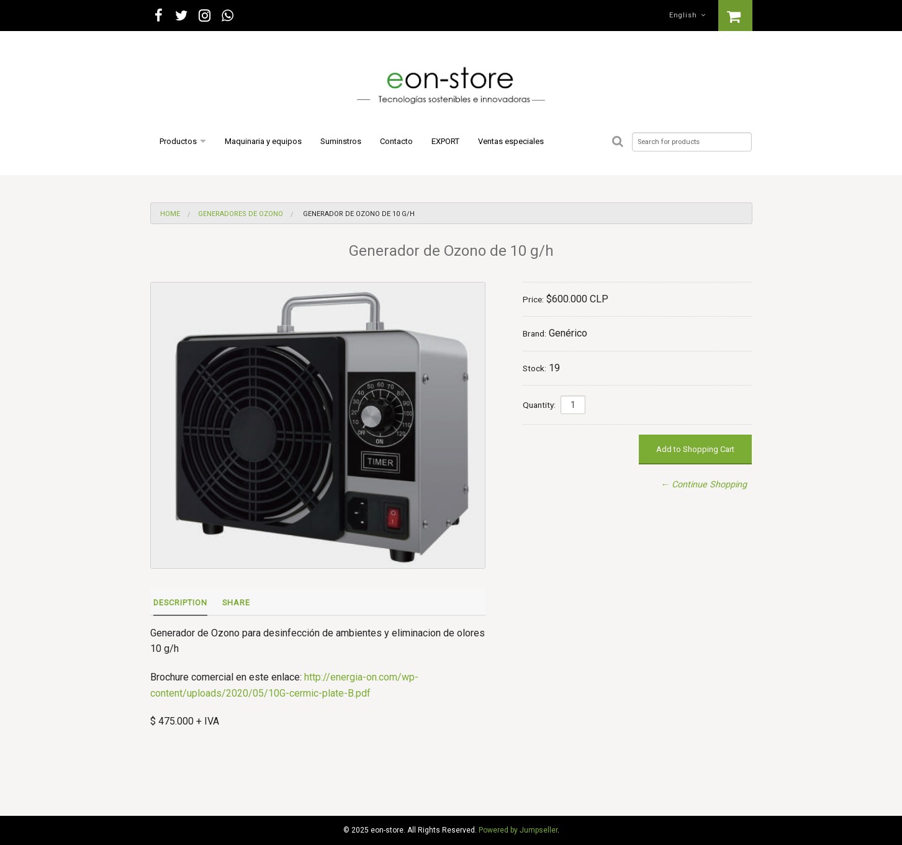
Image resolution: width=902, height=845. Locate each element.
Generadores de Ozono (240, 214)
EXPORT (445, 141)
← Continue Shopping (704, 484)
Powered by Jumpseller (518, 830)
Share (236, 602)
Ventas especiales (511, 141)
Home (170, 214)
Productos (178, 141)
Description (180, 602)
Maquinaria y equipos (263, 141)
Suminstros (340, 141)
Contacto (396, 141)
